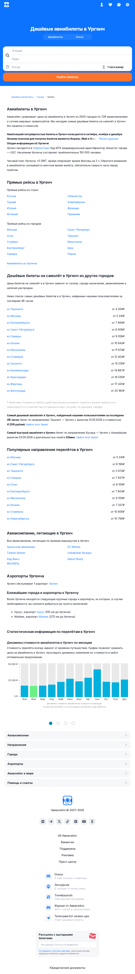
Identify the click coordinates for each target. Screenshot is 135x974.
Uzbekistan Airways (80, 552)
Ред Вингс (13, 559)
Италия (11, 208)
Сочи (10, 235)
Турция (11, 202)
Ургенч (53, 583)
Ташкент (73, 235)
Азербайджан (76, 202)
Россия (11, 196)
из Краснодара (16, 377)
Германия (74, 214)
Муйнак (44, 616)
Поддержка (67, 848)
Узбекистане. (41, 148)
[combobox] (67, 50)
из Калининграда (18, 370)
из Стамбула (15, 356)
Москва (12, 229)
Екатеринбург (16, 247)
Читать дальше (108, 138)
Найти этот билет (37, 424)
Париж (72, 253)
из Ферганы (14, 383)
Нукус (41, 611)
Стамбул (12, 241)
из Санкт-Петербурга (20, 329)
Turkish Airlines (16, 552)
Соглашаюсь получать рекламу (54, 951)
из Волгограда (16, 390)
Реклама (67, 855)
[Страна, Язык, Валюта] (127, 4)
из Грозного (14, 363)
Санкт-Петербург (79, 229)
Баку (71, 247)
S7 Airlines (74, 546)
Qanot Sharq (75, 559)
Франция (73, 208)
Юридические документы (67, 968)
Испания (12, 214)
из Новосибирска (18, 518)
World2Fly (13, 563)
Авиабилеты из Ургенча (22, 263)
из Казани (13, 343)
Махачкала (75, 241)
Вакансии (67, 842)
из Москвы (14, 315)
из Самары (14, 336)
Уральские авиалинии (21, 546)
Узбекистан (75, 196)
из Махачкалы (16, 349)
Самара (12, 253)
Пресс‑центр (67, 861)
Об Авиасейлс (67, 835)
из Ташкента (15, 309)
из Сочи (12, 484)
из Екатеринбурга (18, 322)
